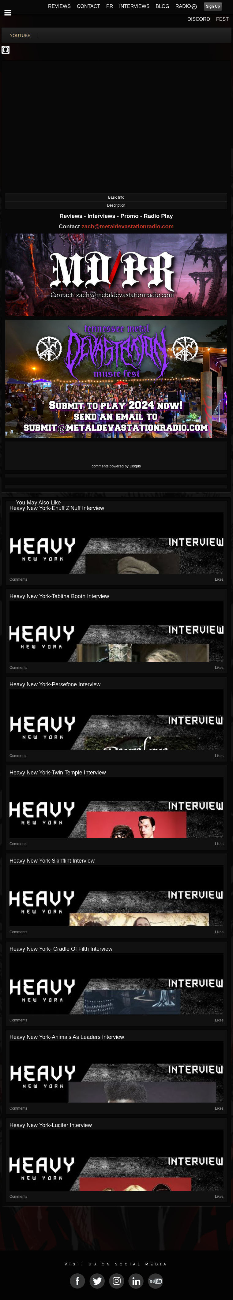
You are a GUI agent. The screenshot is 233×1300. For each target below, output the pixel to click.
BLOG (162, 6)
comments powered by (116, 466)
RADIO (183, 6)
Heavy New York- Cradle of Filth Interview (60, 949)
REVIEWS (59, 6)
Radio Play (158, 216)
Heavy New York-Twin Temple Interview (57, 773)
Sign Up (213, 6)
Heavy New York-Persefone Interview (54, 684)
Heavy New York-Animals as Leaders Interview (66, 1037)
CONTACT (88, 6)
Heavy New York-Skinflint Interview (52, 861)
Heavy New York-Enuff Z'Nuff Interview (56, 508)
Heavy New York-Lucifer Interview (50, 1125)
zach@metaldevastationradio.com (127, 226)
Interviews (102, 216)
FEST (222, 19)
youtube (20, 35)
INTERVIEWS (134, 6)
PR (109, 6)
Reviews (71, 216)
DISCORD (198, 19)
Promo (130, 216)
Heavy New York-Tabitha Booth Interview (59, 596)
